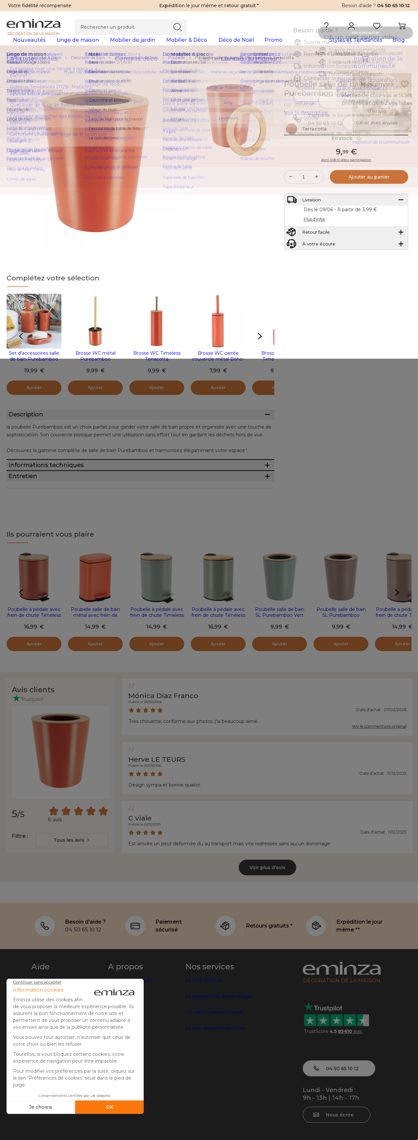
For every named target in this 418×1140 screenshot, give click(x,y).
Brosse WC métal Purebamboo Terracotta (95, 369)
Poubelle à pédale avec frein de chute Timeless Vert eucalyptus (157, 662)
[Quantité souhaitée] (304, 201)
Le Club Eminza (203, 1027)
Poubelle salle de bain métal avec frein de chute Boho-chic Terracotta (95, 665)
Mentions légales (50, 1123)
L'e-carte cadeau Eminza (213, 1059)
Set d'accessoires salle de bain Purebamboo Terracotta (34, 369)
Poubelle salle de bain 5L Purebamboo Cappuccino (341, 662)
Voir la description (306, 123)
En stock (346, 163)
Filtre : (20, 883)
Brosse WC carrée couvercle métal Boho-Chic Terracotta (218, 369)
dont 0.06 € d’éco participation (346, 184)
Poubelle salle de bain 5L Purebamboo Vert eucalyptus (279, 662)
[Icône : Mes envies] (404, 95)
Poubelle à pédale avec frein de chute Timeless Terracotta (34, 662)
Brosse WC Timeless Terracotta (157, 366)
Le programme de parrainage (218, 1043)
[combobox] (72, 887)
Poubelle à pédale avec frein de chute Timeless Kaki (218, 662)
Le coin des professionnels (215, 1075)
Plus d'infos (314, 249)
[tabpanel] (159, 46)
